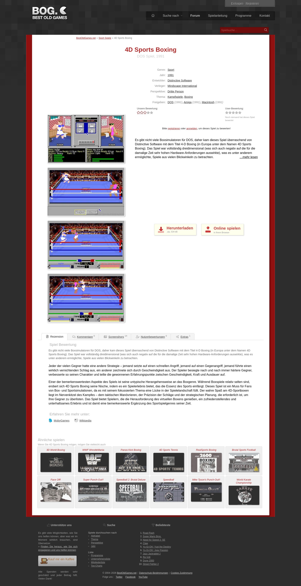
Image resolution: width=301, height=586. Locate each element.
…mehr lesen (249, 157)
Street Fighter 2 (151, 564)
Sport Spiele (105, 38)
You (142, 577)
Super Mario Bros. (152, 536)
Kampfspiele (175, 96)
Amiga (188, 102)
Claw (145, 543)
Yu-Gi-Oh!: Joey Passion (155, 550)
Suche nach (172, 15)
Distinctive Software (180, 80)
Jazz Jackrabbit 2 (152, 553)
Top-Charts (96, 565)
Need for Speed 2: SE (154, 540)
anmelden (191, 128)
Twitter (119, 577)
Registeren (252, 3)
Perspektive (97, 542)
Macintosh (208, 102)
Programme (243, 15)
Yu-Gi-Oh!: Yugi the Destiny (157, 546)
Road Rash (148, 533)
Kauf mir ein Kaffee (57, 561)
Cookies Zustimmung (181, 573)
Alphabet (95, 536)
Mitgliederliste (98, 562)
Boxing (188, 96)
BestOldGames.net (86, 38)
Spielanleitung (217, 15)
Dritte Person (176, 91)
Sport (171, 69)
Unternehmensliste (100, 559)
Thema (94, 539)
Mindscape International (182, 85)
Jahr (93, 546)
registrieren (174, 128)
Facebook (130, 577)
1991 (171, 75)
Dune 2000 (148, 560)
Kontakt (265, 15)
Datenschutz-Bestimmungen (153, 573)
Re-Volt (146, 557)
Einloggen (237, 3)
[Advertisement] (71, 88)
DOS (171, 102)
